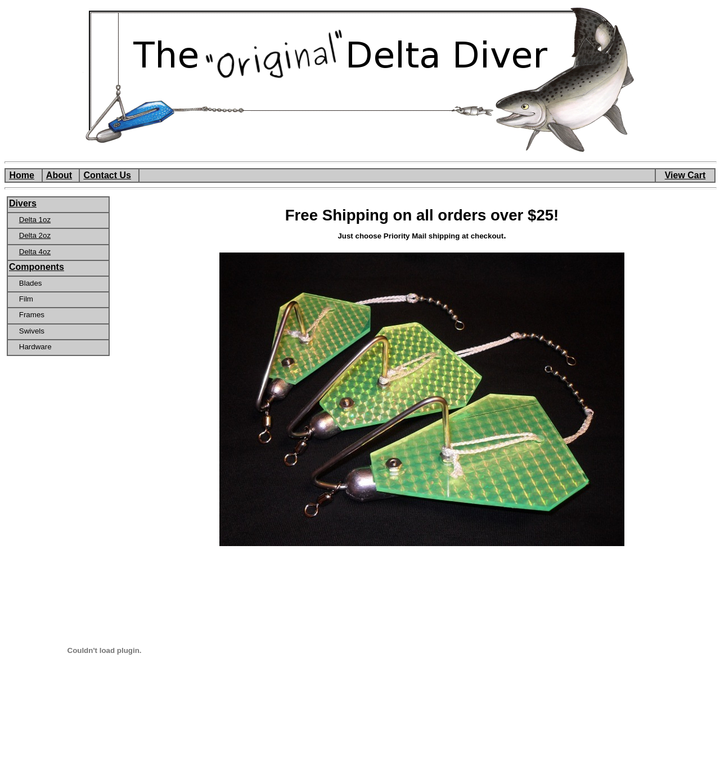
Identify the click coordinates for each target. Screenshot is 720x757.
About (59, 175)
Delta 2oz (35, 235)
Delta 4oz (35, 251)
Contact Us (106, 175)
